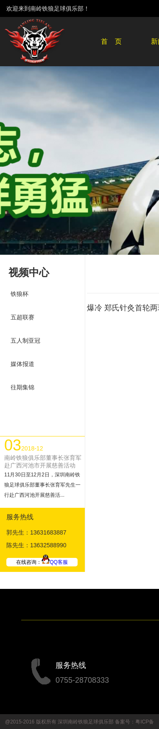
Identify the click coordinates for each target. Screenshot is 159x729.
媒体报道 (22, 363)
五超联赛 (22, 317)
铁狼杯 (19, 293)
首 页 (111, 41)
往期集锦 (22, 387)
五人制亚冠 (25, 340)
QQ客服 (55, 562)
